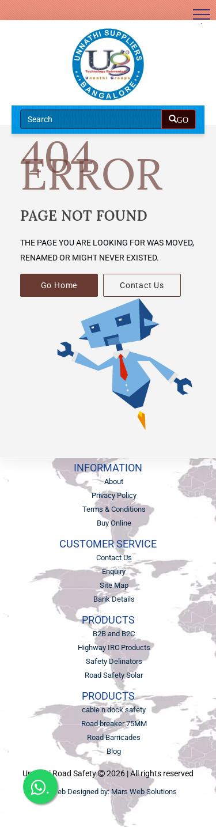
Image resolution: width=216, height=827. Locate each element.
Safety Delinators (114, 661)
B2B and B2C (114, 633)
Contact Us (142, 285)
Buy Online (114, 523)
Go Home (59, 285)
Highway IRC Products (114, 647)
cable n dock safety (114, 709)
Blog (114, 751)
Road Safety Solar (114, 675)
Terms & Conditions (114, 509)
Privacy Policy (114, 495)
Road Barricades (114, 737)
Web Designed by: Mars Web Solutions (114, 791)
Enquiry (114, 571)
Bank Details (114, 599)
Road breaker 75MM (114, 723)
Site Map (114, 585)
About (113, 481)
